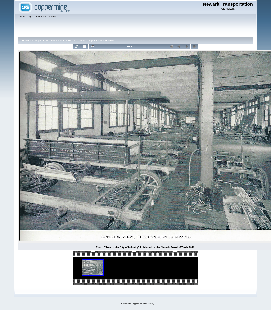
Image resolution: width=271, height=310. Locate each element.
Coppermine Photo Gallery (143, 304)
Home (25, 40)
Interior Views (107, 40)
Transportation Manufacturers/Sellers (52, 40)
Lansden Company (86, 40)
